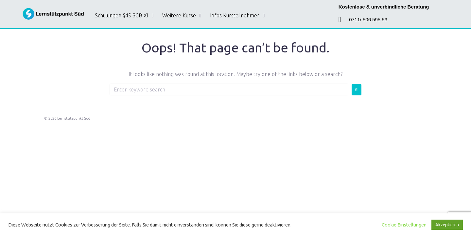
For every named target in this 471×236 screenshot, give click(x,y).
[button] (125, 16)
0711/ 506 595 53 (368, 19)
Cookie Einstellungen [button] (404, 224)
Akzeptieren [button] (447, 224)
